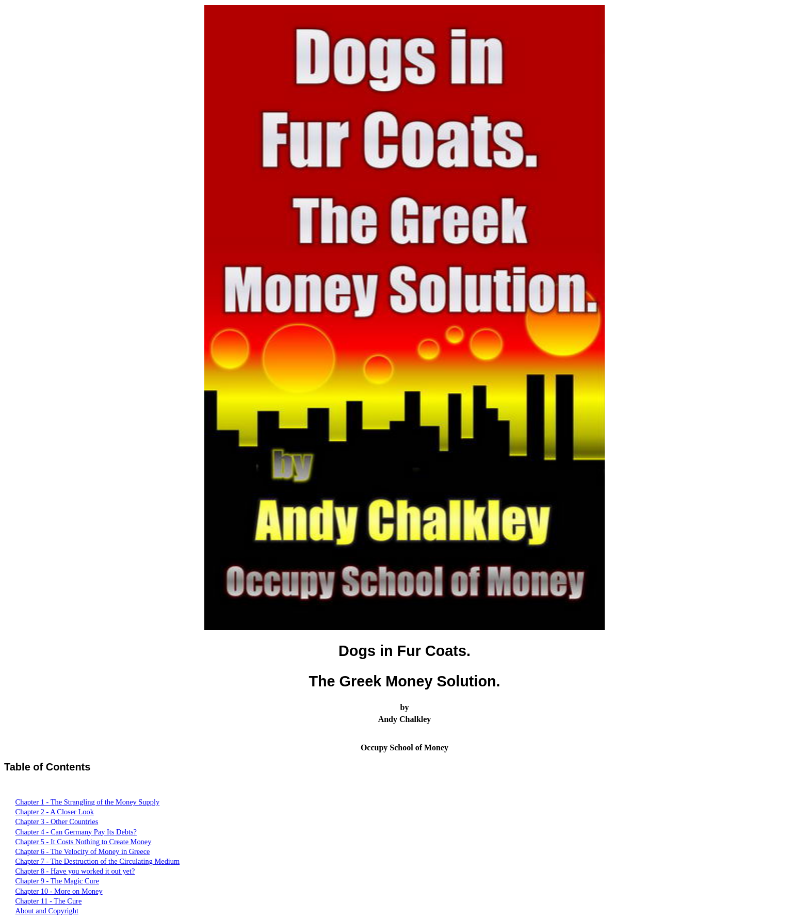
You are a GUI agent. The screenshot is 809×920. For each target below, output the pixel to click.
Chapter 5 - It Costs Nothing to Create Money (83, 841)
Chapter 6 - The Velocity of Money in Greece (82, 851)
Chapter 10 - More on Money (59, 891)
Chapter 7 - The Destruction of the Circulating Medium (97, 861)
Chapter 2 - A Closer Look (54, 812)
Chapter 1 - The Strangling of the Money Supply (87, 802)
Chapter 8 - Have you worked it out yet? (75, 871)
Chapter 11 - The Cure (48, 901)
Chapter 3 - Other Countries (57, 821)
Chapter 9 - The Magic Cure (57, 881)
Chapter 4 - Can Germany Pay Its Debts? (76, 832)
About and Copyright (46, 911)
